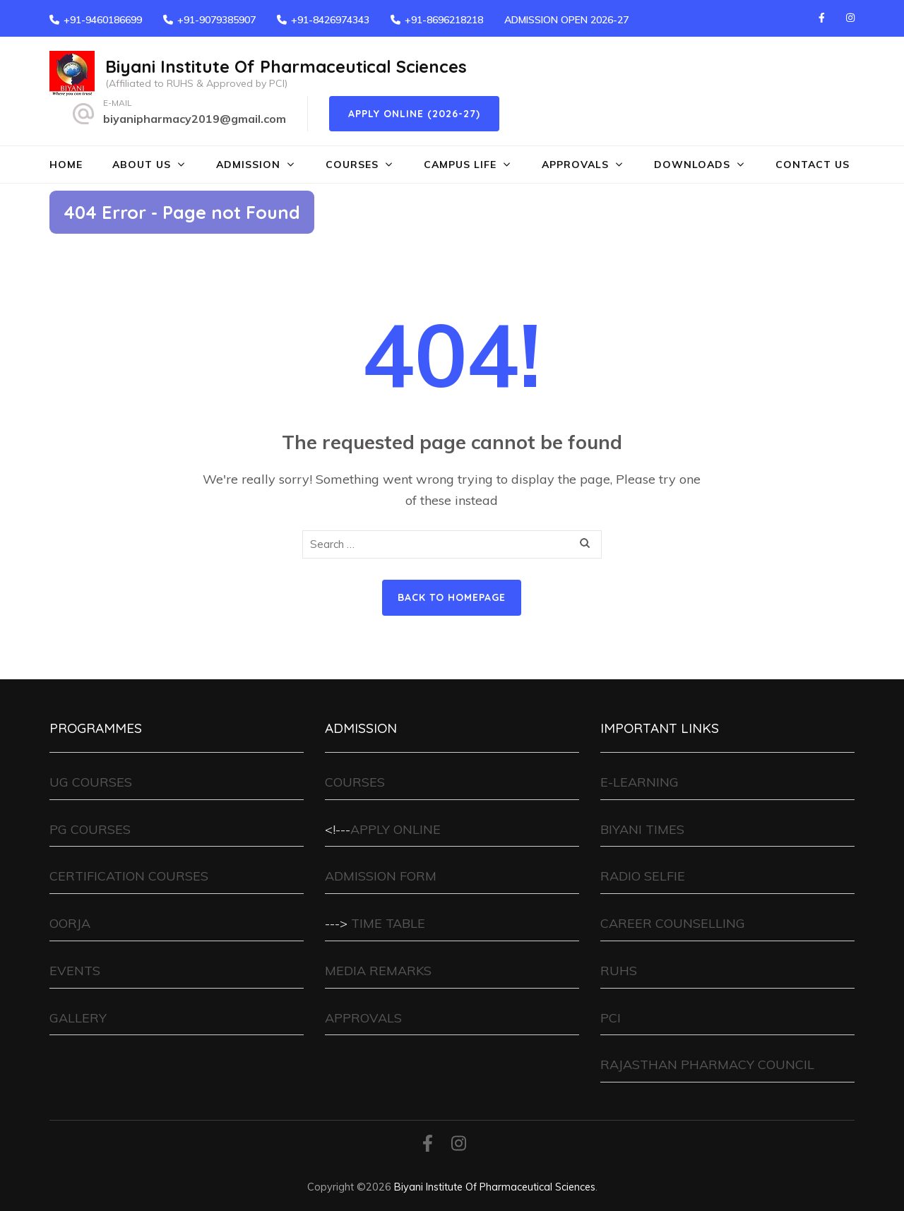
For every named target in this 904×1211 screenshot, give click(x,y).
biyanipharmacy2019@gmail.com (194, 119)
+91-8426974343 (330, 19)
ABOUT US (141, 164)
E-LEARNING (639, 782)
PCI (610, 1018)
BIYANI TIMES (642, 829)
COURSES (352, 164)
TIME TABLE (388, 923)
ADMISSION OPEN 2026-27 (566, 19)
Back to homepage (452, 597)
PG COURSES (90, 829)
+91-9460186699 (103, 19)
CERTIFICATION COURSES (128, 876)
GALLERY (78, 1018)
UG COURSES (90, 782)
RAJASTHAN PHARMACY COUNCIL (707, 1064)
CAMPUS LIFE (460, 164)
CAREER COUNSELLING (672, 923)
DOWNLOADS (692, 164)
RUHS (618, 970)
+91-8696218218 (444, 19)
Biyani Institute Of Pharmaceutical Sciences (286, 66)
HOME (66, 164)
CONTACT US (812, 164)
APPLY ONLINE (395, 829)
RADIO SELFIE (642, 876)
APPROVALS (575, 164)
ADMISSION (248, 164)
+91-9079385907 (216, 19)
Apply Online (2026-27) (414, 113)
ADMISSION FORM (380, 876)
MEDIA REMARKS (378, 970)
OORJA (69, 923)
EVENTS (74, 970)
